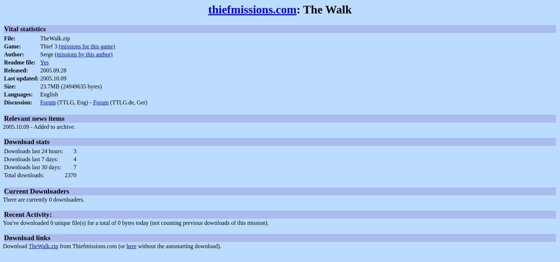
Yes (44, 62)
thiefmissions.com (252, 9)
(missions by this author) (84, 54)
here (132, 246)
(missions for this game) (87, 46)
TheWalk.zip (43, 246)
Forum (48, 102)
